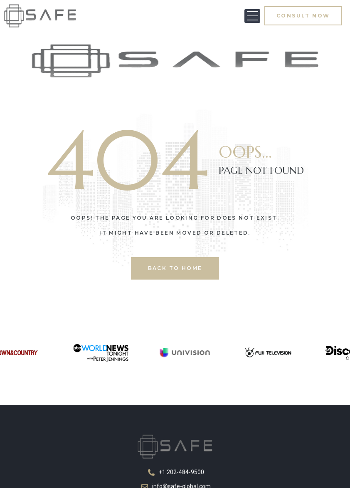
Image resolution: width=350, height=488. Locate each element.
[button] (252, 16)
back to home (175, 268)
